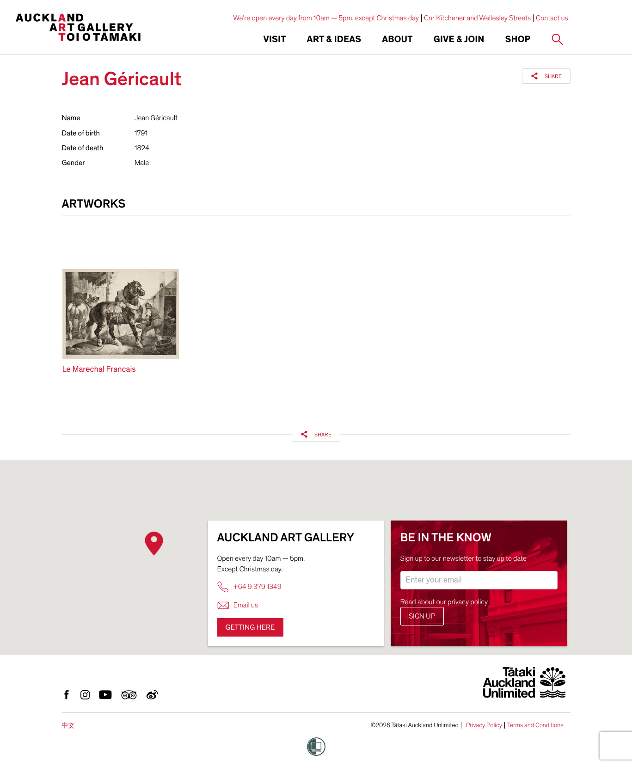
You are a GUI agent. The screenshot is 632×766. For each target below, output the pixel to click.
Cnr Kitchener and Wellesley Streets (477, 18)
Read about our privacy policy (444, 602)
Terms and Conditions (535, 725)
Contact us (552, 18)
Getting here (250, 627)
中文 (68, 725)
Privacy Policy (484, 725)
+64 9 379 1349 (249, 587)
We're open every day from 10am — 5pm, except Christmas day (326, 18)
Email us (237, 605)
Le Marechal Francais (99, 369)
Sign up (422, 616)
